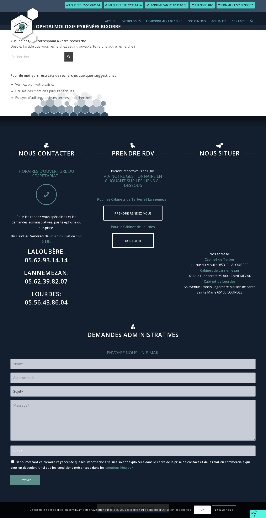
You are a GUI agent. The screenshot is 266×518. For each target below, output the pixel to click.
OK (202, 510)
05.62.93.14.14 (46, 260)
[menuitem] (110, 21)
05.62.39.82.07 (46, 281)
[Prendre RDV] (202, 5)
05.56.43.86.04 (46, 302)
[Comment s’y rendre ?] (236, 5)
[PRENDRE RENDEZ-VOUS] (133, 213)
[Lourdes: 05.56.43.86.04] (83, 5)
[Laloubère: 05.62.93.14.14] (123, 5)
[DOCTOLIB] (133, 240)
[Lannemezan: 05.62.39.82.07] (166, 5)
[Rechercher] (252, 21)
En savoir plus (224, 510)
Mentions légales (118, 467)
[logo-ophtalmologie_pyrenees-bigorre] (65, 17)
